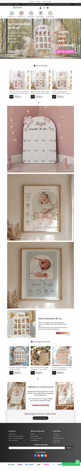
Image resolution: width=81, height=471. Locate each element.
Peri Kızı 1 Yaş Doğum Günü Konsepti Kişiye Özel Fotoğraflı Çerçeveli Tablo (61, 93)
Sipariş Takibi (47, 1)
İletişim (31, 1)
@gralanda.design (41, 418)
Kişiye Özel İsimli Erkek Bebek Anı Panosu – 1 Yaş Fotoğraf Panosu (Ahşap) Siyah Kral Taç (39, 369)
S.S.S (39, 1)
